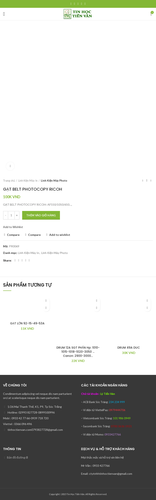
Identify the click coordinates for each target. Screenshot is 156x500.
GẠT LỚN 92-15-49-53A (27, 323)
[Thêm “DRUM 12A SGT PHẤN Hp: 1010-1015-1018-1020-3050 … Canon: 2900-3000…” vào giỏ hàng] (96, 308)
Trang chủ (9, 180)
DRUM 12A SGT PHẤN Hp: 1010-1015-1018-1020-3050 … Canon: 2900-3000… (78, 352)
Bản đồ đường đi (17, 457)
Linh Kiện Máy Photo (54, 180)
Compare (13, 234)
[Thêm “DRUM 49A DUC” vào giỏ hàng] (147, 308)
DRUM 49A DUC (128, 348)
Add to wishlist (59, 234)
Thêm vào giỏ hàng (41, 215)
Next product (150, 180)
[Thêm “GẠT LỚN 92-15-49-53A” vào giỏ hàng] (46, 308)
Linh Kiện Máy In (28, 180)
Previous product (142, 180)
